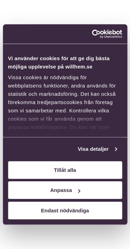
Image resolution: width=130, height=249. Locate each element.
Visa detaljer (93, 149)
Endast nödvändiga (65, 210)
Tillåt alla (65, 170)
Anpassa (65, 190)
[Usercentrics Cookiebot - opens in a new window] (92, 33)
